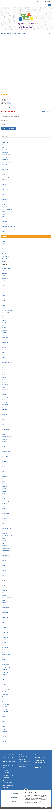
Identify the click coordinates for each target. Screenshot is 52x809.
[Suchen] (49, 5)
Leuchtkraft (5, 516)
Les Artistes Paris (6, 513)
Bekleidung (5, 152)
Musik (3, 214)
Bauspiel (4, 307)
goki (3, 419)
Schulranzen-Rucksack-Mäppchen (10, 239)
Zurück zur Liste (5, 33)
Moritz (3, 563)
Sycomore (4, 684)
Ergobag (4, 377)
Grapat (4, 426)
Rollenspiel (8, 102)
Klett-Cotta (5, 488)
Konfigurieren (15, 797)
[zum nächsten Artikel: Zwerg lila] (46, 33)
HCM (3, 446)
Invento (4, 464)
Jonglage (4, 179)
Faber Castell (5, 384)
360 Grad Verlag (6, 268)
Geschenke (4, 172)
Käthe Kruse (5, 476)
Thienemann (5, 694)
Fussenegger (5, 402)
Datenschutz (6, 787)
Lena (3, 511)
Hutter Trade (5, 456)
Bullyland (4, 330)
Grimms (4, 431)
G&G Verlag (5, 404)
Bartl (3, 305)
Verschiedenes (5, 256)
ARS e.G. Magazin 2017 (40, 760)
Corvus (4, 345)
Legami (4, 506)
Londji (3, 523)
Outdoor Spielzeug (6, 219)
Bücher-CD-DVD (6, 154)
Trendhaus (4, 709)
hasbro (4, 441)
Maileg (3, 538)
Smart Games (5, 662)
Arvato (4, 285)
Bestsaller (4, 315)
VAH (3, 721)
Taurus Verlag (5, 686)
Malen (3, 211)
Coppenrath (5, 342)
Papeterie (4, 221)
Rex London (5, 617)
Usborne (4, 719)
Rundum (4, 622)
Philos (3, 600)
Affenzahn (4, 270)
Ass (3, 290)
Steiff (3, 679)
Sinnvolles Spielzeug (40, 762)
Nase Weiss (5, 573)
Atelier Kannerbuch (6, 293)
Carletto (4, 332)
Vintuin (4, 726)
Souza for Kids (5, 664)
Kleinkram (4, 196)
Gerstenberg (5, 416)
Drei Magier (5, 369)
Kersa (3, 481)
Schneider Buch (6, 634)
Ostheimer (4, 590)
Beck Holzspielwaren (7, 310)
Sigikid (3, 649)
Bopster (4, 320)
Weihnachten (5, 258)
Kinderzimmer (5, 189)
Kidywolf (4, 483)
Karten (4, 182)
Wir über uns (38, 767)
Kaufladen (4, 184)
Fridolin (4, 394)
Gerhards (4, 414)
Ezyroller (4, 382)
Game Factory (5, 409)
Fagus (3, 387)
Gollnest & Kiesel (6, 421)
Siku (3, 652)
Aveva (3, 300)
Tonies (3, 248)
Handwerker (5, 174)
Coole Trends (5, 157)
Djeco (3, 364)
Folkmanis (4, 392)
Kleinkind (4, 194)
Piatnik (4, 602)
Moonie (4, 560)
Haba (3, 434)
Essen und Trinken (6, 162)
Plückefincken (5, 607)
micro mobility (5, 555)
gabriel (4, 407)
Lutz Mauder (5, 525)
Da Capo (4, 355)
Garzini (4, 412)
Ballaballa (4, 303)
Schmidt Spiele (5, 632)
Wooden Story (5, 736)
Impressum (28, 805)
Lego (3, 204)
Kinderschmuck (6, 187)
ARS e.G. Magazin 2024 (40, 757)
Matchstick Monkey (7, 548)
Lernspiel (4, 206)
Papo (3, 592)
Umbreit (4, 716)
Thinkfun (4, 696)
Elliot (3, 374)
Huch (3, 454)
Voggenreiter (5, 729)
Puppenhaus (5, 229)
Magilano (4, 533)
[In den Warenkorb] (2, 37)
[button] (41, 1)
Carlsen (4, 335)
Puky (3, 610)
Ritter (3, 234)
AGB (4, 790)
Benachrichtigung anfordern (8, 128)
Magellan (4, 530)
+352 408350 (7, 772)
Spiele (3, 241)
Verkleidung (5, 253)
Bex (3, 317)
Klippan (4, 491)
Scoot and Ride (5, 637)
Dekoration (5, 159)
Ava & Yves (4, 298)
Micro (3, 553)
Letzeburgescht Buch (7, 209)
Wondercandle (5, 734)
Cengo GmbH (5, 337)
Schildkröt (4, 627)
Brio (3, 325)
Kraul (3, 498)
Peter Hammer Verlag (7, 597)
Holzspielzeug (5, 177)
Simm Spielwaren (6, 654)
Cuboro (4, 352)
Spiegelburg (5, 672)
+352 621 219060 (9, 775)
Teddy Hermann (6, 689)
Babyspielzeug (5, 142)
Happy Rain (5, 439)
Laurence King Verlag (7, 501)
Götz (3, 424)
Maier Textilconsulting (7, 535)
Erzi (3, 379)
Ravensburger (5, 612)
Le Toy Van (5, 503)
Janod (3, 466)
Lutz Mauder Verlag (7, 528)
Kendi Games (5, 478)
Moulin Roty (5, 568)
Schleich (4, 630)
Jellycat (4, 469)
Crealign (4, 347)
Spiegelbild (5, 669)
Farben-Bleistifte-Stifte (7, 167)
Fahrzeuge (4, 164)
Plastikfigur (5, 224)
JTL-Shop (45, 807)
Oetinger (4, 580)
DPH (3, 367)
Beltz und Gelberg (6, 312)
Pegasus (4, 595)
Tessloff (4, 691)
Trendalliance (5, 704)
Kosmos (4, 496)
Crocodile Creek (6, 350)
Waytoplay (4, 731)
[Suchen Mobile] (24, 5)
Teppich (4, 246)
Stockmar (4, 682)
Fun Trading (5, 397)
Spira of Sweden (6, 677)
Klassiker (4, 191)
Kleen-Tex (4, 486)
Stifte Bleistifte (5, 243)
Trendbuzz (4, 706)
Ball (3, 147)
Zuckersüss (5, 743)
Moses (3, 565)
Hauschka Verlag (6, 444)
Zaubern (4, 261)
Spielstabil (4, 674)
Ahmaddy (4, 273)
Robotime (4, 620)
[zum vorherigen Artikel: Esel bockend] (49, 33)
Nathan (4, 575)
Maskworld (5, 545)
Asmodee (4, 288)
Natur (3, 216)
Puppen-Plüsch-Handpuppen (9, 226)
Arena (3, 280)
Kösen (3, 493)
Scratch (4, 639)
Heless (3, 449)
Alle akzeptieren (14, 793)
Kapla (3, 473)
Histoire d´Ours (6, 451)
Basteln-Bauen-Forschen (8, 149)
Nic (3, 577)
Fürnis (3, 399)
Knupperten (5, 201)
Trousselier (5, 711)
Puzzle (3, 231)
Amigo (3, 275)
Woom (3, 739)
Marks (3, 543)
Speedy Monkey (6, 667)
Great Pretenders (6, 429)
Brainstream (5, 322)
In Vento (4, 461)
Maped (4, 540)
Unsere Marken (38, 764)
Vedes (3, 724)
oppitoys (4, 587)
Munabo (4, 570)
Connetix (4, 340)
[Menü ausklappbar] (1, 1)
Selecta (4, 644)
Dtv (3, 372)
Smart (3, 659)
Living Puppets (5, 521)
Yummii (4, 741)
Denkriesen (5, 360)
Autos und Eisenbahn (7, 139)
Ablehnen (15, 801)
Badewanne (5, 144)
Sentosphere (5, 647)
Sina (3, 657)
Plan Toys (4, 605)
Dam (3, 357)
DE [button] (37, 1)
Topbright (4, 701)
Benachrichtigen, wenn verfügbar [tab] (10, 116)
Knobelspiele (5, 199)
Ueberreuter (5, 714)
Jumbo (3, 471)
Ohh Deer (4, 582)
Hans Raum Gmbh (6, 436)
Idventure (4, 459)
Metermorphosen (6, 550)
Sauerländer (5, 625)
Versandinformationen (8, 785)
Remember (4, 615)
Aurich (3, 295)
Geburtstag (5, 169)
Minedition (5, 558)
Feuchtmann (5, 389)
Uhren (3, 251)
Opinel (3, 585)
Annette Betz (5, 278)
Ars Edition (5, 283)
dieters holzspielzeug (7, 362)
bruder (4, 327)
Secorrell (4, 642)
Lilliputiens (5, 518)
